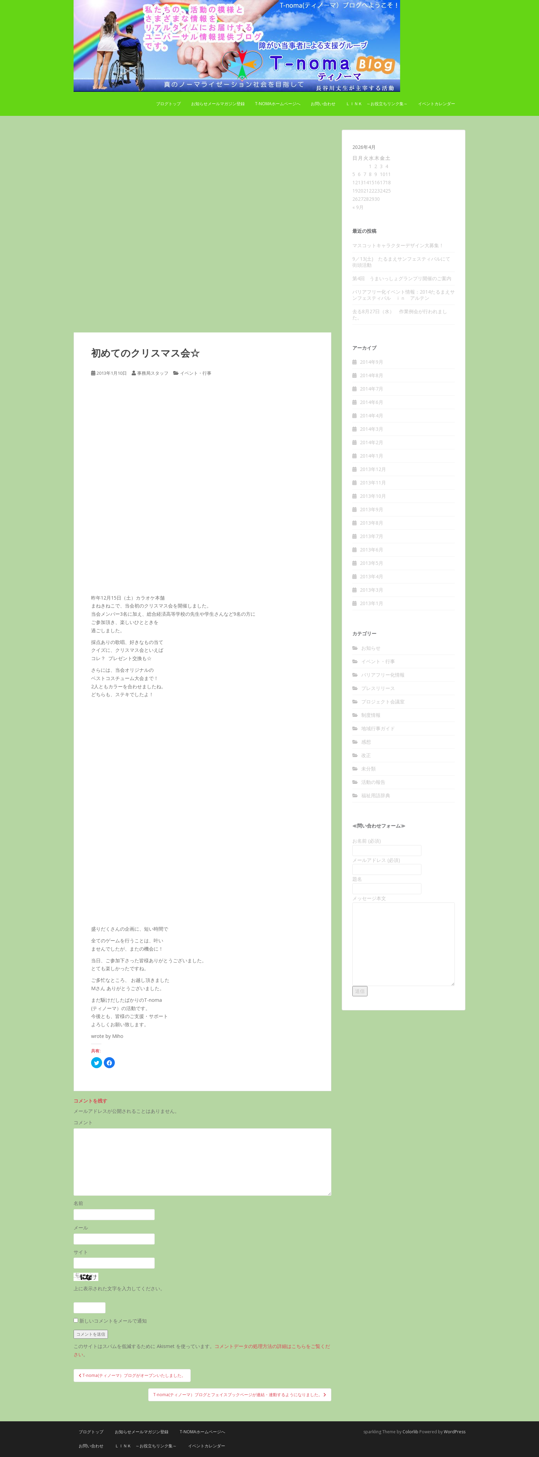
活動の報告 (373, 782)
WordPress (454, 1432)
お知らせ (371, 648)
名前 (78, 1203)
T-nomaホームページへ (277, 104)
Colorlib (410, 1432)
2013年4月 (371, 576)
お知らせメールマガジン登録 (218, 104)
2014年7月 (371, 388)
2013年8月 (371, 522)
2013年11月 (373, 482)
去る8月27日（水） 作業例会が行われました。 (399, 314)
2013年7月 (371, 536)
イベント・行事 (195, 373)
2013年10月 (373, 496)
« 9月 (358, 207)
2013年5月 (371, 563)
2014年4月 (371, 415)
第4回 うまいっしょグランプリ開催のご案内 (401, 278)
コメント (83, 1122)
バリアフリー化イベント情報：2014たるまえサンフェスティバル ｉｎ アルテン (403, 294)
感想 (366, 741)
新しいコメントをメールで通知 (113, 1320)
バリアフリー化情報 (383, 674)
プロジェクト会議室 (383, 701)
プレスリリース (378, 688)
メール (81, 1227)
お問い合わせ (323, 104)
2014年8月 (371, 375)
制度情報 (371, 715)
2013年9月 (371, 509)
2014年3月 (371, 429)
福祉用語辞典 (375, 795)
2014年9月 (371, 362)
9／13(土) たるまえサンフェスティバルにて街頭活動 (401, 261)
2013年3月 (371, 590)
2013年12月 (373, 469)
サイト (81, 1252)
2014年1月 (371, 455)
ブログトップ (168, 104)
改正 (366, 755)
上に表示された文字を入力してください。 (119, 1288)
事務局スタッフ (152, 373)
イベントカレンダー (436, 104)
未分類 (368, 768)
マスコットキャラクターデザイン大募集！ (398, 245)
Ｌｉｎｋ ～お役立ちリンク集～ (377, 104)
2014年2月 (371, 442)
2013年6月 (371, 549)
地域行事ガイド (378, 728)
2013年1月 (371, 603)
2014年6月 (371, 402)
